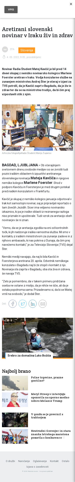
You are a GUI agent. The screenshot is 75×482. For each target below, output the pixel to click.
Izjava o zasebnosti (37, 466)
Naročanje (24, 461)
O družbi (10, 461)
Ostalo (65, 461)
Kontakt (54, 461)
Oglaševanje (40, 461)
